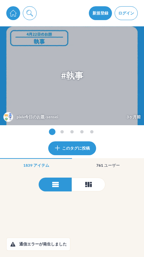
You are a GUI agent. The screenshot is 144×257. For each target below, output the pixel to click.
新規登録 (100, 13)
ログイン (126, 13)
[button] (13, 244)
